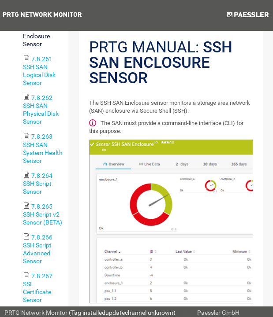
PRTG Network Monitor (35, 312)
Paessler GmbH (218, 312)
